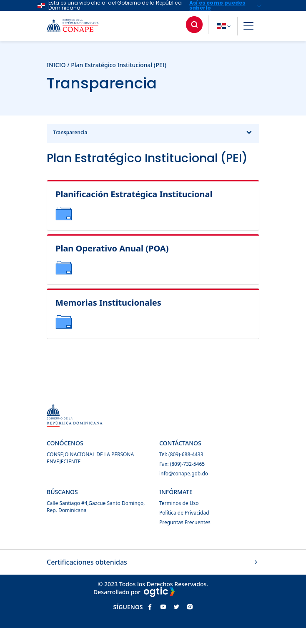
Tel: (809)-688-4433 (181, 454)
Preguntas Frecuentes (185, 522)
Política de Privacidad (184, 512)
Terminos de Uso (178, 503)
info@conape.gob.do (183, 473)
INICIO (56, 65)
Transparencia (153, 133)
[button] (248, 27)
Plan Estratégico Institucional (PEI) (118, 65)
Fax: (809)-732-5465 (182, 463)
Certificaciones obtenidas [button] (153, 562)
